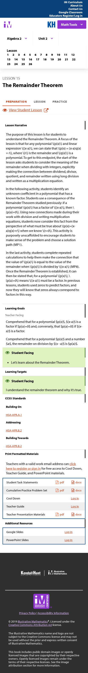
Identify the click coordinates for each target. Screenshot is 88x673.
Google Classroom (70, 12)
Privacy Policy (27, 613)
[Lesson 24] (16, 64)
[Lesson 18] (44, 59)
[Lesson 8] (46, 54)
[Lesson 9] (52, 54)
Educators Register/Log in (65, 15)
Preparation (16, 101)
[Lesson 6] (35, 54)
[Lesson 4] (24, 54)
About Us (76, 5)
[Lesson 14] (16, 59)
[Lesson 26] (30, 64)
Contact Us (75, 9)
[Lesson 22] (73, 59)
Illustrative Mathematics (33, 621)
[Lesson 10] (58, 54)
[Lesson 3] (19, 54)
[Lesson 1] (8, 54)
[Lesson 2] (13, 54)
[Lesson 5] (30, 54)
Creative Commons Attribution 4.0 (30, 625)
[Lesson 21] (66, 59)
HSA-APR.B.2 (14, 430)
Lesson (40, 101)
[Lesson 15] (23, 59)
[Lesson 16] (30, 59)
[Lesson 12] (73, 54)
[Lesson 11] (65, 54)
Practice (60, 101)
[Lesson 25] (23, 64)
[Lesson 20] (59, 59)
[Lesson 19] (52, 59)
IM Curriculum (73, 2)
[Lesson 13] (8, 59)
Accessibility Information (53, 613)
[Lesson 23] (8, 64)
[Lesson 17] (37, 59)
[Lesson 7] (41, 54)
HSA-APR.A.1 (14, 414)
